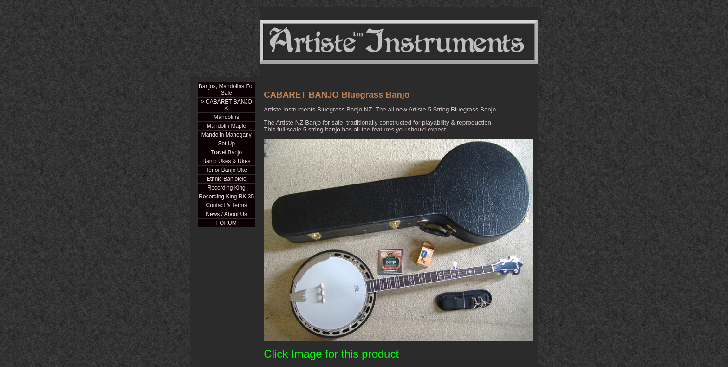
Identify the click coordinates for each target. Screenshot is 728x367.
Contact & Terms (226, 205)
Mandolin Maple (226, 126)
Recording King (227, 187)
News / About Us (226, 214)
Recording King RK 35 (226, 196)
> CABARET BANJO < (226, 104)
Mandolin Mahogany (227, 134)
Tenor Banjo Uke (226, 170)
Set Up (226, 143)
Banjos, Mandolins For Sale (226, 89)
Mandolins (226, 117)
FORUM (226, 223)
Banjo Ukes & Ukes (226, 161)
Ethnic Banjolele (227, 179)
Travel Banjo (226, 152)
